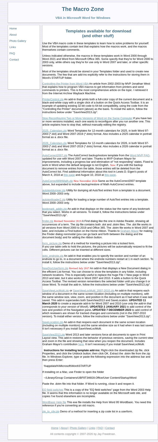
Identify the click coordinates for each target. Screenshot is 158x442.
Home (13, 28)
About (13, 34)
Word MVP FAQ (139, 155)
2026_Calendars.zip (54, 143)
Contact (14, 59)
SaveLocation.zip (52, 322)
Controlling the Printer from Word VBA (65, 83)
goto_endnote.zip (52, 255)
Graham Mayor (129, 230)
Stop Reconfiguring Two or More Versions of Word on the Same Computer (87, 118)
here (81, 344)
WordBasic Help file (54, 402)
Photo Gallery (17, 41)
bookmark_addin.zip (54, 208)
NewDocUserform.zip (55, 268)
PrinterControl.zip (53, 99)
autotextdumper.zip (53, 190)
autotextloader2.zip (53, 199)
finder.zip (47, 221)
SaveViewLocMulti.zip (55, 290)
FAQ (12, 53)
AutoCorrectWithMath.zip (57, 180)
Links (12, 47)
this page (69, 174)
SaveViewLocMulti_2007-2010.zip (93, 290)
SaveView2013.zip (53, 334)
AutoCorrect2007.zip (54, 155)
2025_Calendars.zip (54, 130)
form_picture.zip (52, 243)
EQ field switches (52, 389)
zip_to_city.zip (50, 411)
